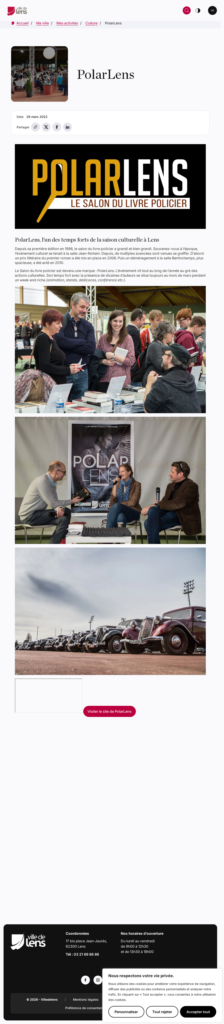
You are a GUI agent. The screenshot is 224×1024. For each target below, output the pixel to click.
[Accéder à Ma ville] (42, 23)
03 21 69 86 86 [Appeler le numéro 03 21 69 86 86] (86, 954)
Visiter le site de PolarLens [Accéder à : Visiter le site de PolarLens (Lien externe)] (109, 711)
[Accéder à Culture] (91, 23)
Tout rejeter (162, 1012)
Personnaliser (126, 1012)
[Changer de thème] (198, 10)
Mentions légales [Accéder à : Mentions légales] (86, 999)
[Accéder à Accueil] (22, 23)
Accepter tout (198, 1012)
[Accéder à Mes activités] (67, 23)
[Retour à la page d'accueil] (62, 10)
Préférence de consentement (86, 1008)
